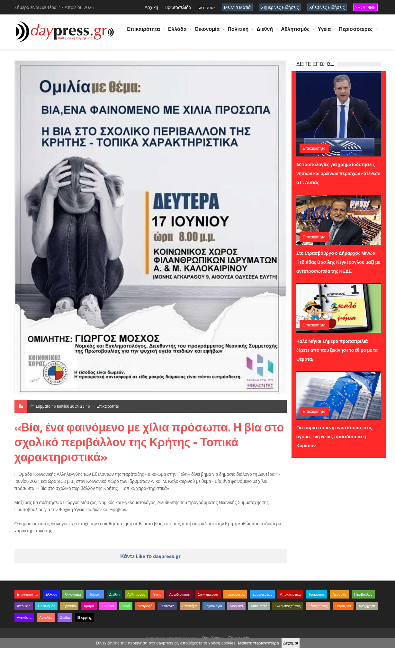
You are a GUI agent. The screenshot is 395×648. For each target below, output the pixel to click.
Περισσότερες (356, 32)
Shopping (84, 617)
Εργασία (69, 605)
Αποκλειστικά (290, 594)
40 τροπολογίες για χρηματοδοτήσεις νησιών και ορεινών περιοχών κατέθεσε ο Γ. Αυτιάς (338, 173)
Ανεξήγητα (367, 605)
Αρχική (151, 7)
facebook (207, 7)
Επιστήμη (189, 605)
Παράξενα (343, 605)
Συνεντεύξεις (262, 594)
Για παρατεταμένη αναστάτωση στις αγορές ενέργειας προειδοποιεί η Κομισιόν (334, 436)
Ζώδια (65, 617)
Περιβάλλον (363, 594)
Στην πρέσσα (208, 594)
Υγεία (324, 32)
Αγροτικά (339, 594)
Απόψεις (24, 605)
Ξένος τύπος (318, 605)
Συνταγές (167, 605)
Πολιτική (238, 32)
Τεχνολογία (213, 605)
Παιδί (126, 605)
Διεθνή (264, 32)
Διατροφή (145, 605)
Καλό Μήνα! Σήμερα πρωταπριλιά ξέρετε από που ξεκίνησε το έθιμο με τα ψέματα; (337, 350)
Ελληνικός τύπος (288, 605)
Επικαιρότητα (143, 32)
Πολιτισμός (46, 605)
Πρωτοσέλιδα (178, 7)
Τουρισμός (317, 594)
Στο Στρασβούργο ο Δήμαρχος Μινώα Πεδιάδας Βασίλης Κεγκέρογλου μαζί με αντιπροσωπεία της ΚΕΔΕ (338, 262)
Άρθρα (89, 605)
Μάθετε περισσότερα (258, 643)
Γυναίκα (108, 605)
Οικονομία (207, 32)
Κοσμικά (236, 605)
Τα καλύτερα (235, 594)
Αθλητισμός (295, 32)
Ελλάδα (177, 32)
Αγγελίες (45, 617)
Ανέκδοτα (24, 617)
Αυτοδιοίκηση (179, 594)
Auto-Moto (259, 605)
